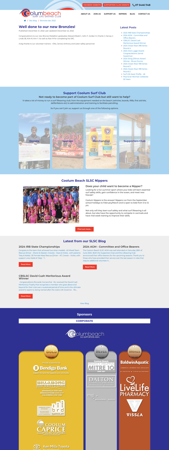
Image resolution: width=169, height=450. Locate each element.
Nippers (123, 14)
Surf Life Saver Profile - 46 (134, 74)
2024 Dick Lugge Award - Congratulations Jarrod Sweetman (134, 53)
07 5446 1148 (140, 5)
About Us (85, 14)
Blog (132, 14)
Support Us (110, 14)
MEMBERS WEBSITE (90, 5)
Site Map (75, 431)
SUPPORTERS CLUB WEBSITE (115, 5)
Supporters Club (88, 431)
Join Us (97, 14)
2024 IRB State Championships (136, 33)
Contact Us (144, 14)
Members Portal (103, 431)
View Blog (84, 282)
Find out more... (84, 229)
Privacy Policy (65, 431)
